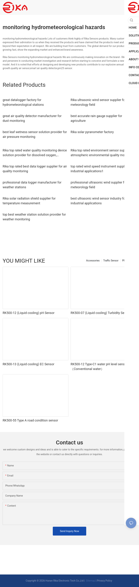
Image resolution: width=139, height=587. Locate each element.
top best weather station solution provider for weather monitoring (34, 217)
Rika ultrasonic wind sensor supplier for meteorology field (98, 102)
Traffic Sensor (110, 260)
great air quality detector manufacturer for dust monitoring (32, 118)
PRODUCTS (128, 260)
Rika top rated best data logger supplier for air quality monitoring (35, 168)
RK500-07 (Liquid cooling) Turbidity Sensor (101, 313)
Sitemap (90, 580)
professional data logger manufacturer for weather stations (32, 185)
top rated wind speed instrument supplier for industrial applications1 (102, 168)
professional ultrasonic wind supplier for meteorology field (99, 185)
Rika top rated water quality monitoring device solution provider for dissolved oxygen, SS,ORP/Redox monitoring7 (35, 152)
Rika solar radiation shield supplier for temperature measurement (29, 201)
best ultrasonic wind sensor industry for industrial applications (98, 201)
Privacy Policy (104, 580)
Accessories (93, 260)
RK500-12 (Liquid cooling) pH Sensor (29, 313)
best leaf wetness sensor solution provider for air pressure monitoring (35, 134)
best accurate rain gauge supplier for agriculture (96, 118)
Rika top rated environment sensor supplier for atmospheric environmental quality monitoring (103, 152)
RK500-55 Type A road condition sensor (30, 420)
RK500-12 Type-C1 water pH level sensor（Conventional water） (99, 366)
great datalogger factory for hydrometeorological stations (23, 102)
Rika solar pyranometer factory (92, 132)
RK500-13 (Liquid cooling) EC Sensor (28, 364)
